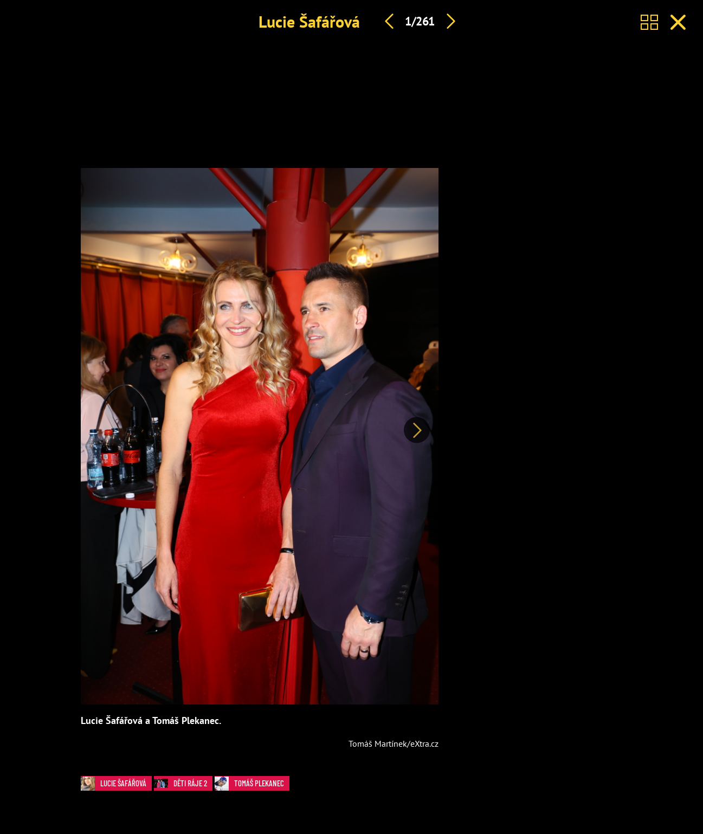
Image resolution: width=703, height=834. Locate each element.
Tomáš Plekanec (252, 783)
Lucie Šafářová (309, 21)
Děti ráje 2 (183, 783)
